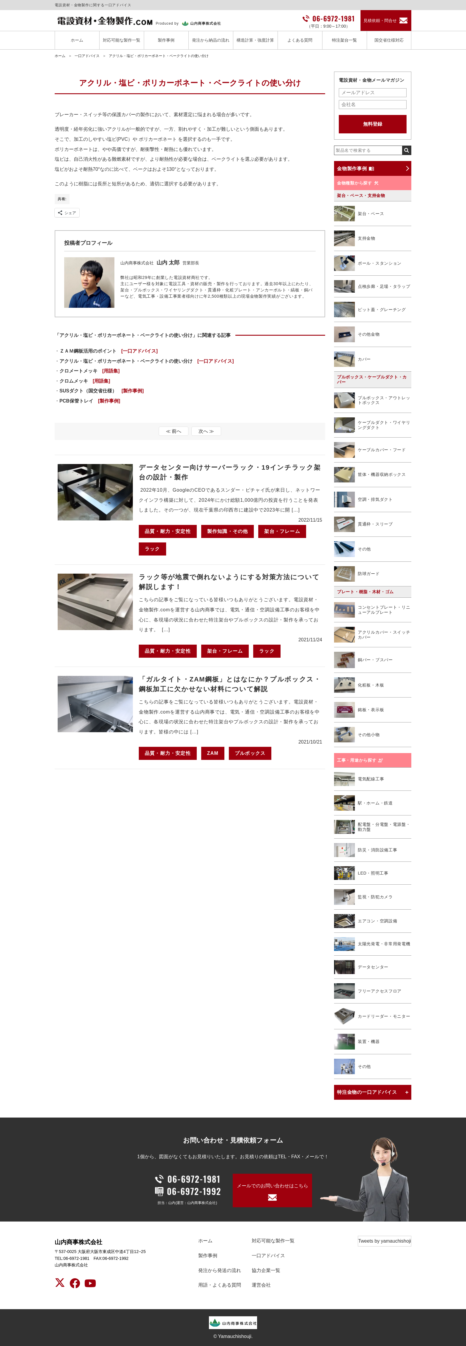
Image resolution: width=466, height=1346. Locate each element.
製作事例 (166, 40)
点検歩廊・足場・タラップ (372, 286)
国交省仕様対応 (389, 40)
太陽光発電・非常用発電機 (372, 944)
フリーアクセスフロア (368, 991)
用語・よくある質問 (219, 1284)
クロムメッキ (84, 381)
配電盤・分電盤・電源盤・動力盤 (372, 827)
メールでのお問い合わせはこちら (272, 1185)
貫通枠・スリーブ (363, 524)
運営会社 (261, 1284)
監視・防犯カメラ (363, 897)
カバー (352, 359)
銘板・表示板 (359, 710)
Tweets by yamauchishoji (384, 1241)
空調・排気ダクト (363, 499)
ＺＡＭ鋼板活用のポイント (108, 351)
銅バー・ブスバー (363, 660)
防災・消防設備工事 (365, 850)
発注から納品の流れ (210, 40)
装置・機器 (357, 1042)
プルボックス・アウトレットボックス (372, 400)
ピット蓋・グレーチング (370, 310)
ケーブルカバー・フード (370, 449)
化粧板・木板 (359, 685)
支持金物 (354, 238)
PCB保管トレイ (89, 400)
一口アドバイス (87, 56)
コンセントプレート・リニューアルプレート (372, 610)
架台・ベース (359, 214)
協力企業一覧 (266, 1270)
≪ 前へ (173, 431)
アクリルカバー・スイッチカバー (372, 634)
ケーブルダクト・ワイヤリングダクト (372, 425)
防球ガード (357, 574)
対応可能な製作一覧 (121, 40)
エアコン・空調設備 (365, 921)
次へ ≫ (206, 431)
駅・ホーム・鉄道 (363, 803)
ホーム (77, 40)
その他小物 (357, 735)
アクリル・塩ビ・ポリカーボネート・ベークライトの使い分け (159, 56)
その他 (352, 549)
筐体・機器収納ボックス (370, 475)
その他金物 (357, 334)
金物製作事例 (355, 168)
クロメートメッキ (89, 370)
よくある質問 (299, 40)
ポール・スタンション (368, 263)
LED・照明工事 (361, 873)
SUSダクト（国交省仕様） (101, 390)
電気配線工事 (359, 779)
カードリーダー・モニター (372, 1016)
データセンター (361, 967)
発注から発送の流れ (219, 1270)
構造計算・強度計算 (255, 40)
